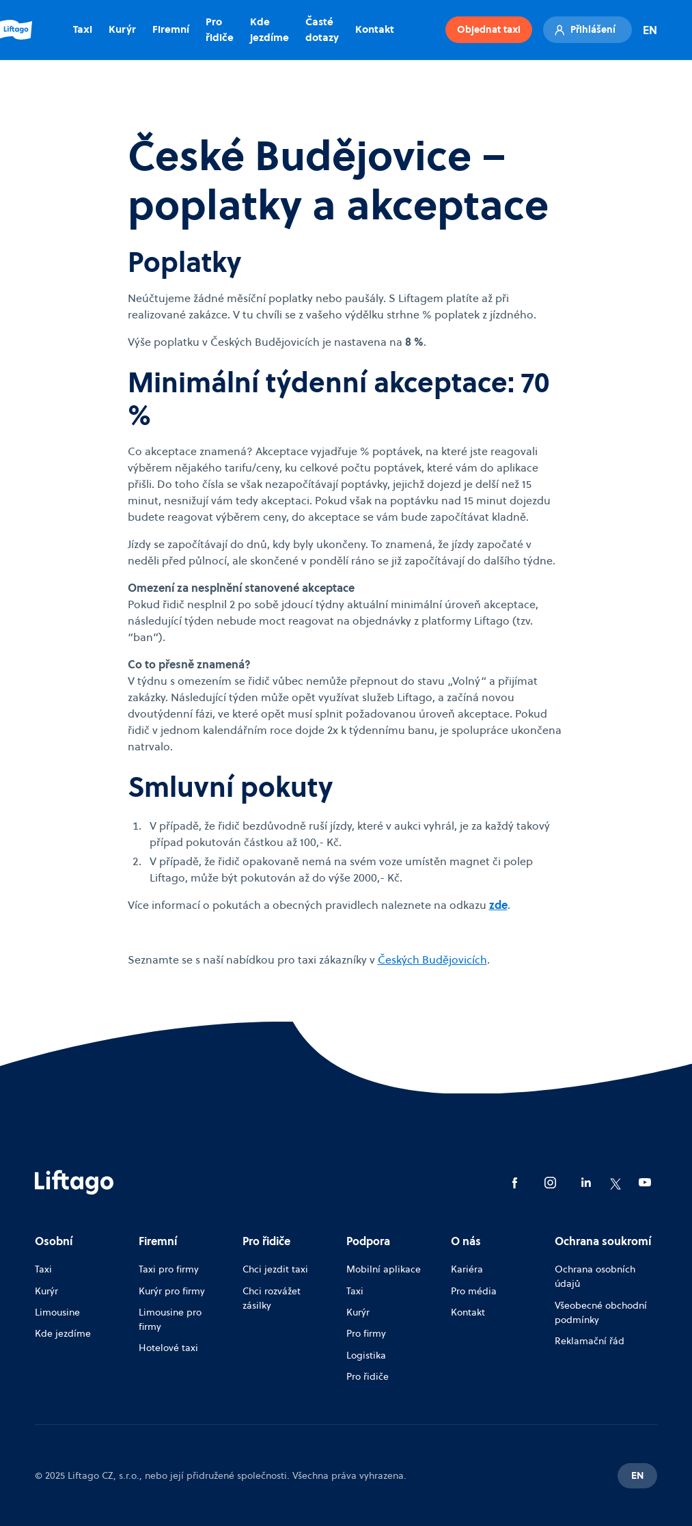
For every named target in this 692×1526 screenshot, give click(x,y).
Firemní (170, 29)
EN (650, 30)
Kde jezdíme (269, 29)
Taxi (82, 29)
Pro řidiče (220, 29)
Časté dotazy (322, 29)
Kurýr (122, 29)
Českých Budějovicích (432, 959)
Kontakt (374, 29)
